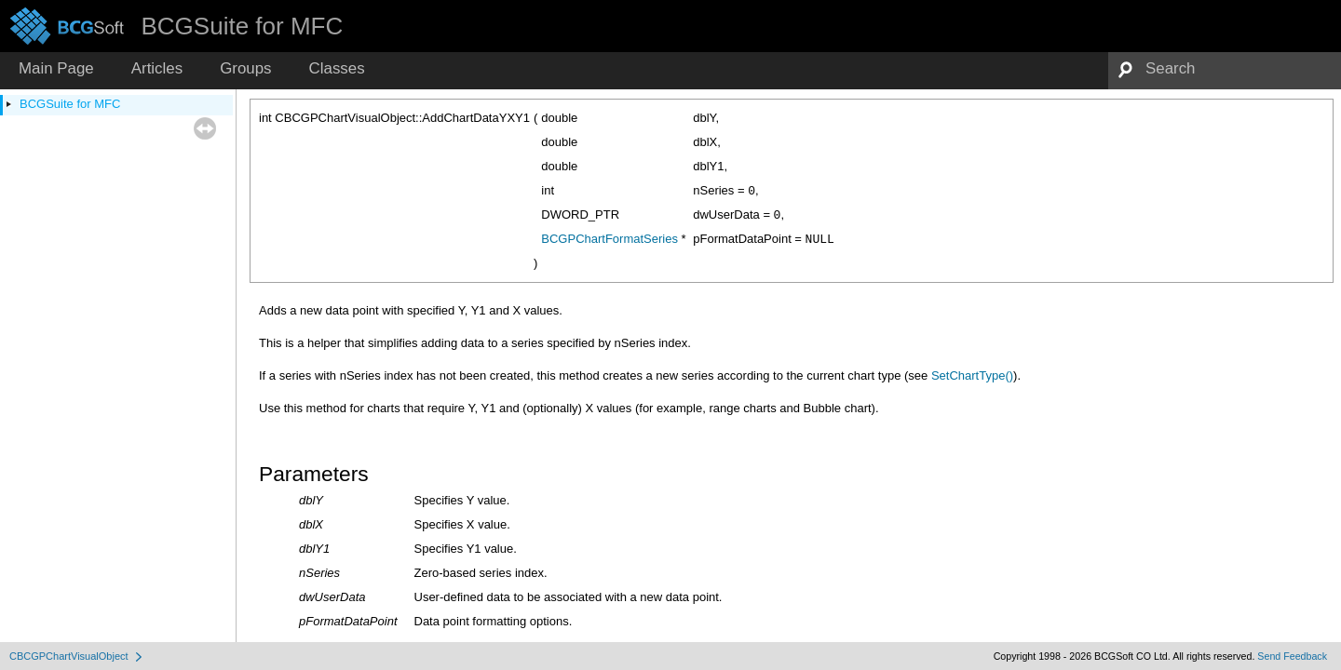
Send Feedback (1292, 656)
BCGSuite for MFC (70, 104)
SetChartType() (972, 375)
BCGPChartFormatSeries (609, 239)
